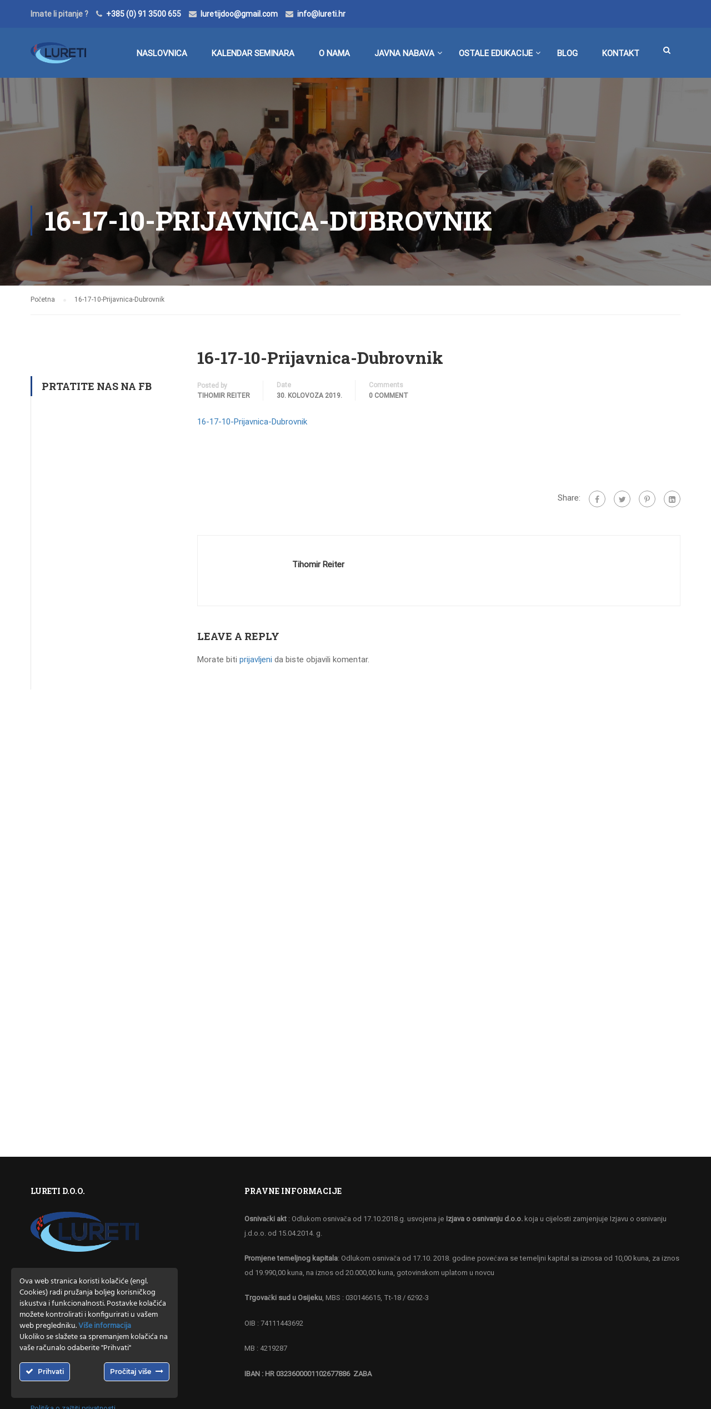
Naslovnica (162, 53)
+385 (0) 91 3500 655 (143, 13)
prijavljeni (255, 659)
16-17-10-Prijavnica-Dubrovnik (252, 422)
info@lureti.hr (321, 13)
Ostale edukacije (496, 53)
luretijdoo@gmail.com (239, 13)
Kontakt (620, 53)
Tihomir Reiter (223, 395)
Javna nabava (404, 53)
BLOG (567, 53)
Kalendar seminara (253, 53)
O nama (334, 53)
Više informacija (104, 1326)
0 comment (388, 395)
